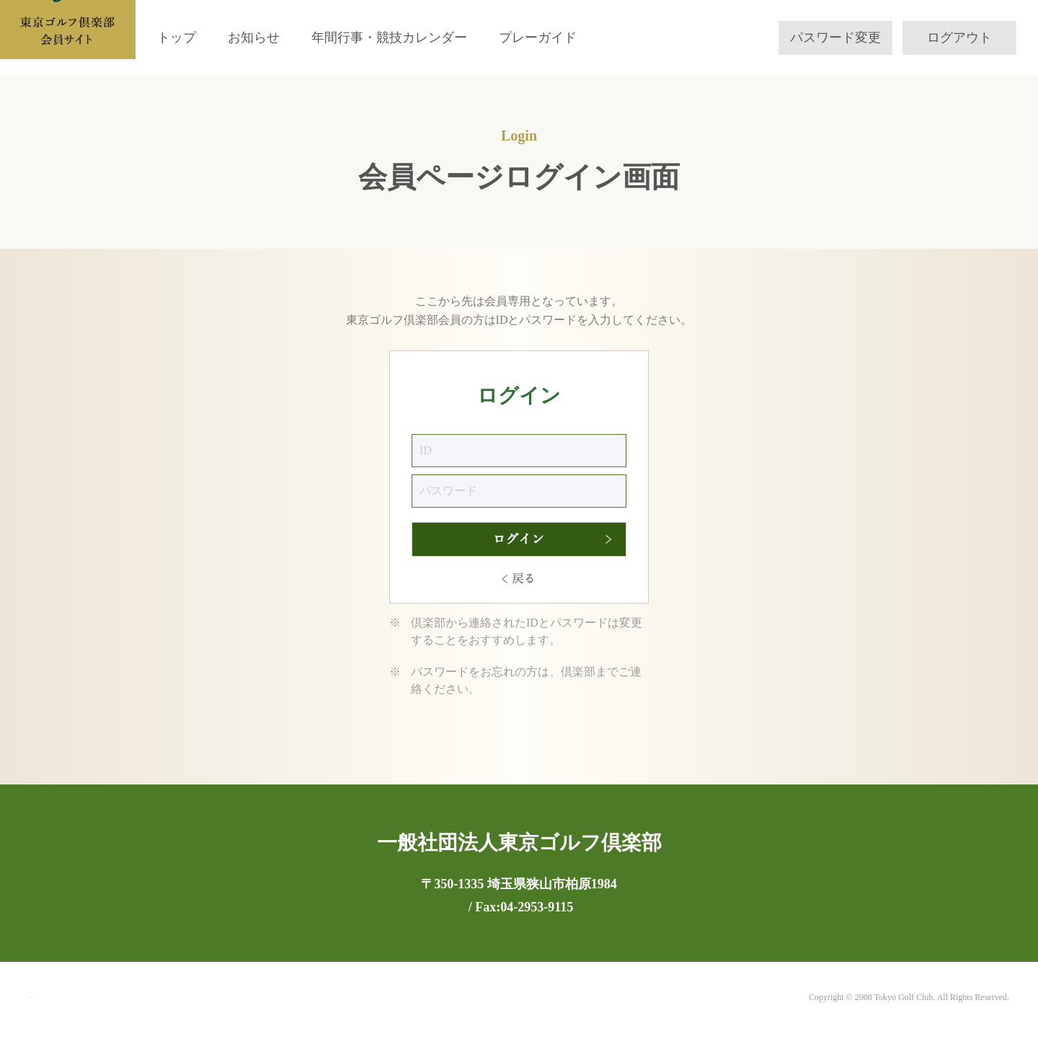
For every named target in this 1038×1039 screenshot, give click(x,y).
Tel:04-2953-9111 (464, 907)
